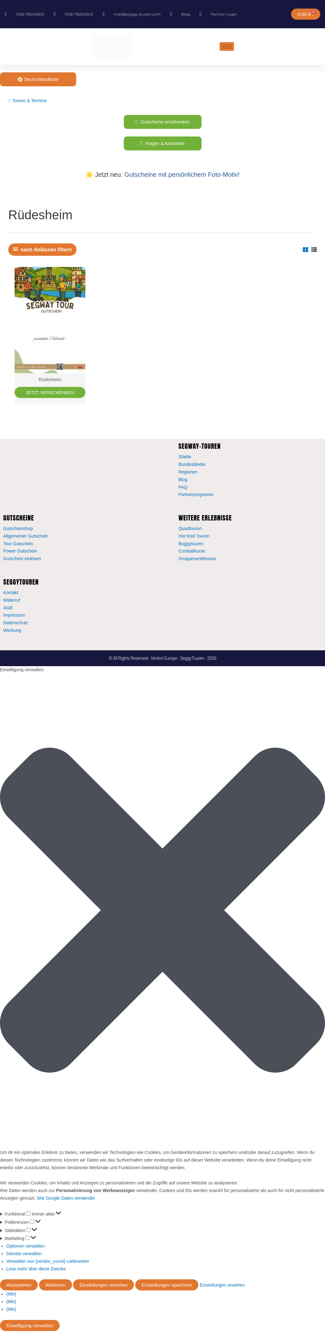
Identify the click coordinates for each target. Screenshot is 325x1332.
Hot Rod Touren (193, 537)
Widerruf (11, 601)
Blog (182, 480)
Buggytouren (190, 544)
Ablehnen (55, 1286)
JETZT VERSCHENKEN (50, 392)
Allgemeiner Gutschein (25, 537)
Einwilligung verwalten (29, 1326)
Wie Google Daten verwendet (66, 1199)
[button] (162, 912)
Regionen (187, 472)
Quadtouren (190, 529)
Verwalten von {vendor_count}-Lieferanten (47, 1262)
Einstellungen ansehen (103, 1286)
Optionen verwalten (25, 1246)
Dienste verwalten (24, 1254)
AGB (8, 608)
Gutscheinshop (18, 529)
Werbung (12, 631)
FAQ (182, 488)
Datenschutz (15, 623)
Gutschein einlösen (22, 559)
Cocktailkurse (191, 551)
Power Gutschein (20, 551)
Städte (184, 457)
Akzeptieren (18, 1286)
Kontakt (10, 593)
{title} (11, 1294)
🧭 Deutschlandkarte (38, 79)
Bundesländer (192, 465)
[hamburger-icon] (227, 46)
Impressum (14, 616)
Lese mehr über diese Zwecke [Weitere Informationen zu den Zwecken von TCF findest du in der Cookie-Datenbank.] (36, 1269)
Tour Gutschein (18, 544)
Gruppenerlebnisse (197, 559)
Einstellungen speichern (167, 1286)
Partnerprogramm (195, 495)
